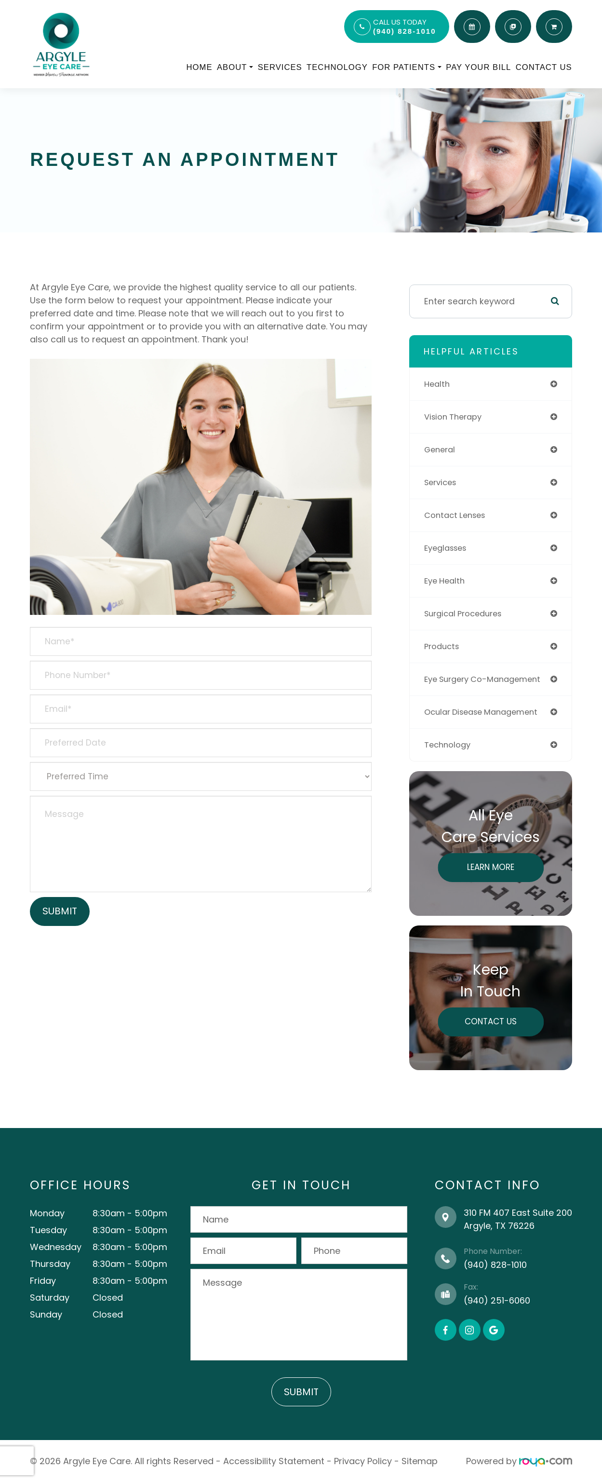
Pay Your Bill (478, 67)
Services (280, 67)
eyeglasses (448, 548)
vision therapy (455, 416)
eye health (446, 580)
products (443, 646)
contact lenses (457, 515)
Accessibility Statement (273, 1461)
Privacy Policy (363, 1461)
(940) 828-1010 (404, 31)
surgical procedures (466, 613)
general (440, 449)
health (438, 384)
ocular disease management (486, 712)
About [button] (235, 67)
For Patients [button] (406, 67)
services (442, 482)
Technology (337, 67)
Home (200, 67)
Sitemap (419, 1461)
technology (448, 744)
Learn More (490, 867)
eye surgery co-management (487, 679)
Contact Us (544, 67)
